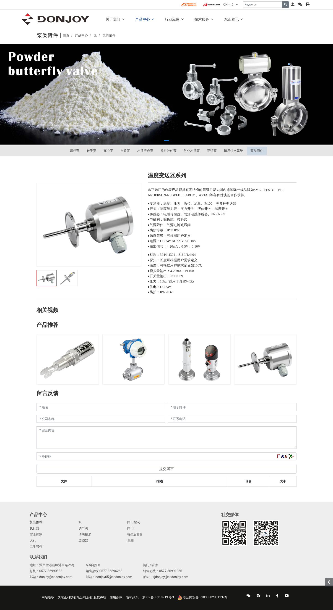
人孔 (33, 540)
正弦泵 (212, 151)
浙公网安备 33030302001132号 (202, 597)
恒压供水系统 (233, 151)
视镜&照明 (134, 534)
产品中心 (142, 19)
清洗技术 (84, 534)
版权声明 (100, 597)
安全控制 (36, 534)
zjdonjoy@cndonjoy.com (170, 577)
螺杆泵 (74, 151)
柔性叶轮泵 (169, 151)
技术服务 (202, 19)
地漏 (130, 540)
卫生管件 (36, 547)
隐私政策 (132, 597)
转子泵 (91, 151)
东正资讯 (231, 19)
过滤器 (83, 540)
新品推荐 (36, 522)
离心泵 (108, 151)
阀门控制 (133, 522)
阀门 (130, 528)
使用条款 (116, 597)
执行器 (34, 528)
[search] (285, 4)
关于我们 (113, 19)
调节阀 (83, 528)
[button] (160, 140)
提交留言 (166, 469)
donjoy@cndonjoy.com (55, 577)
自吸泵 (125, 151)
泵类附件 (256, 151)
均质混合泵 (145, 151)
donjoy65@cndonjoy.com (113, 577)
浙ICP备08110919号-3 (158, 597)
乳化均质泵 (192, 151)
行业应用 (172, 19)
